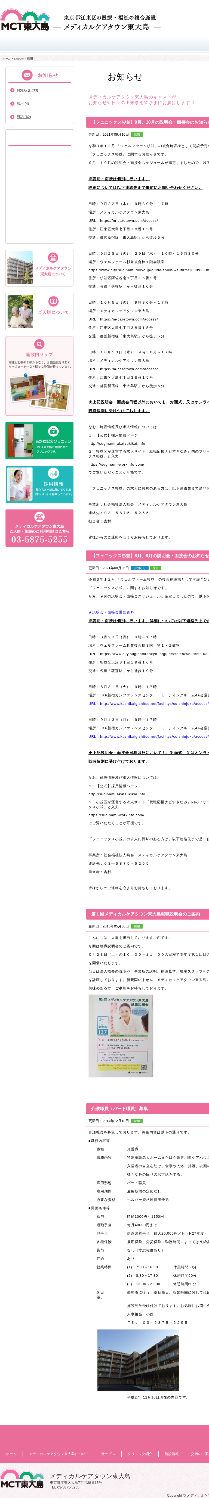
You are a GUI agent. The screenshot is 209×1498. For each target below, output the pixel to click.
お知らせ (19, 58)
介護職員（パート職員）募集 (119, 1108)
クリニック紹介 (147, 44)
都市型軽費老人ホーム (39, 186)
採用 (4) (23, 103)
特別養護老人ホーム (39, 154)
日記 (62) (24, 117)
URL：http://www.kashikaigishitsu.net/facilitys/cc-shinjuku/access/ (148, 704)
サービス (100, 44)
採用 (137, 134)
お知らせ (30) (27, 90)
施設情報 (172, 1454)
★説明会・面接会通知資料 (111, 612)
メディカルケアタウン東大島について (49, 44)
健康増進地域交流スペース (39, 202)
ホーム (11, 44)
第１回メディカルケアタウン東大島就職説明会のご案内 (145, 914)
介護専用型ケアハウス (39, 219)
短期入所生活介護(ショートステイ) (39, 170)
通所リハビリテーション (39, 235)
